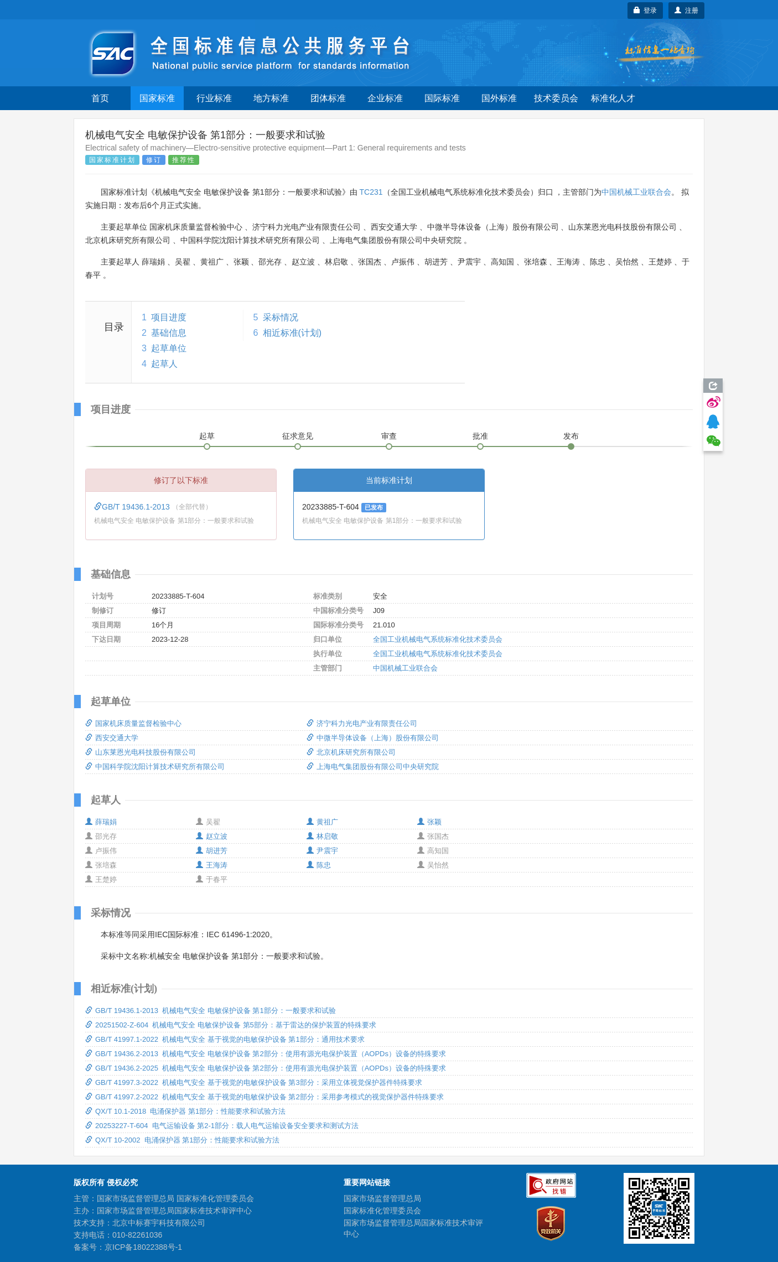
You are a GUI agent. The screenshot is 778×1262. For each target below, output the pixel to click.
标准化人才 (613, 98)
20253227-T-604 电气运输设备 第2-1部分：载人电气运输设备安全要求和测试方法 (222, 1125)
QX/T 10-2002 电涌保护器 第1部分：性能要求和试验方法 (182, 1140)
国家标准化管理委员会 (382, 1210)
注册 (686, 10)
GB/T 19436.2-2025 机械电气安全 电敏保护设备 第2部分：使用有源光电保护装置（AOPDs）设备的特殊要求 (265, 1068)
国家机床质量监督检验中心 (133, 723)
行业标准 (214, 98)
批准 (480, 436)
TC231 (370, 192)
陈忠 (319, 865)
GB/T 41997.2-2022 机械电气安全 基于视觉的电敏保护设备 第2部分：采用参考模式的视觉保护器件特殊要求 (264, 1097)
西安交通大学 (111, 738)
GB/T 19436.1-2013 (133, 506)
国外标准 (499, 98)
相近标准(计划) (292, 332)
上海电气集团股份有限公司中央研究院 (373, 766)
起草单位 (168, 348)
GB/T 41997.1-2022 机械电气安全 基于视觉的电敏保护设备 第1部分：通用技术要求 (225, 1039)
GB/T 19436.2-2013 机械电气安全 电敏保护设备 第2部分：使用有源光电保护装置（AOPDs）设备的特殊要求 (265, 1054)
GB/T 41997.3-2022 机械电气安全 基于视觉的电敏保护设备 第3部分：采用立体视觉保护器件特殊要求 (253, 1082)
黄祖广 (322, 822)
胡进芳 (211, 850)
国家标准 (157, 98)
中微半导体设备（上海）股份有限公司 (373, 738)
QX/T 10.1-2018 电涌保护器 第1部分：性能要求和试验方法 (185, 1111)
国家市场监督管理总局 (382, 1198)
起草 (207, 436)
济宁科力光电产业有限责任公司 (362, 723)
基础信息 (168, 332)
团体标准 (328, 98)
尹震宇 (322, 850)
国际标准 (442, 98)
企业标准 (385, 98)
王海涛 (211, 865)
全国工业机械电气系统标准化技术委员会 (437, 639)
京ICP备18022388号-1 (143, 1247)
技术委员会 (556, 98)
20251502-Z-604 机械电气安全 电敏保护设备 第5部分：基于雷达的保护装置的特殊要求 (230, 1025)
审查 (389, 436)
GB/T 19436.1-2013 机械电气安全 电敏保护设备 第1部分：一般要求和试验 (210, 1010)
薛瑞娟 (101, 822)
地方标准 (271, 98)
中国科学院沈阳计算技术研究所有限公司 (155, 766)
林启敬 (322, 836)
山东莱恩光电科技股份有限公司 (140, 752)
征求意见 (297, 436)
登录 (645, 10)
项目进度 (168, 317)
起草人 (164, 363)
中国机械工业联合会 (636, 192)
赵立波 (211, 836)
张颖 (429, 822)
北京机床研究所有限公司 (351, 752)
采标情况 (280, 317)
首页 (100, 98)
